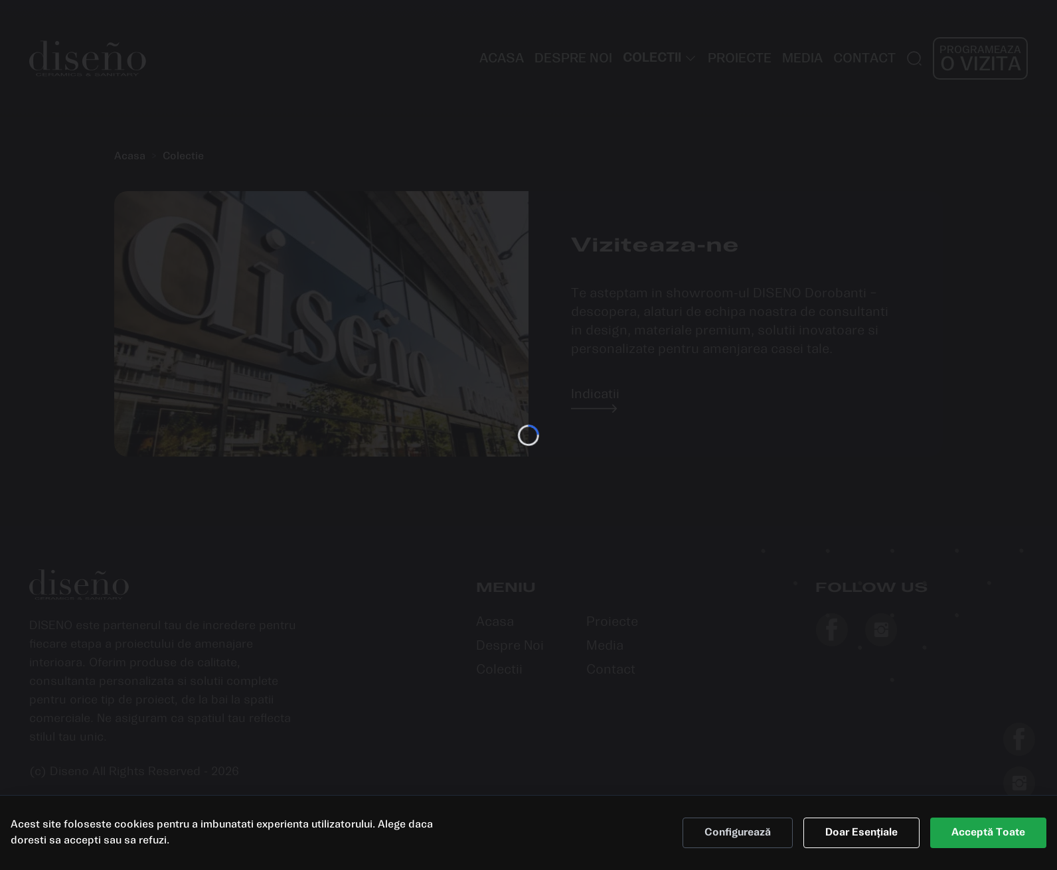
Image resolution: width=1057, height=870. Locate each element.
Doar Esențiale (861, 845)
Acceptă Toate (988, 845)
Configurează (737, 845)
